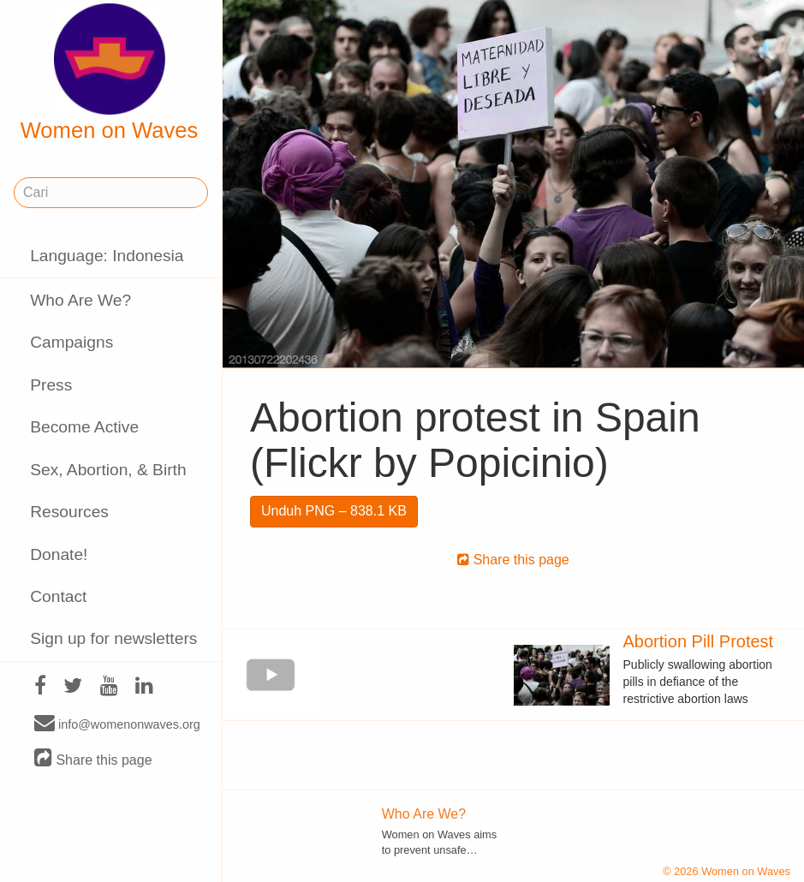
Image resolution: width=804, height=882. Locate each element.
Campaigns (71, 342)
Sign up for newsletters (113, 638)
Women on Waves (110, 72)
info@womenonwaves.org (117, 723)
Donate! (58, 554)
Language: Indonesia (106, 256)
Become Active (84, 427)
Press (51, 385)
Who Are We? (80, 300)
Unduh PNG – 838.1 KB (334, 511)
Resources (69, 512)
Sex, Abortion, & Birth (108, 470)
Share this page (93, 759)
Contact (58, 596)
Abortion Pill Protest (698, 641)
